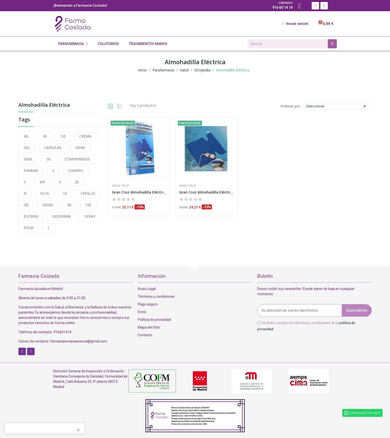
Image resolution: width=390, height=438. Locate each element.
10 (65, 193)
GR (26, 204)
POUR (28, 227)
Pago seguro (148, 304)
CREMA (85, 136)
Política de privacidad (154, 320)
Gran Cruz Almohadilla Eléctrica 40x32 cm (206, 192)
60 (69, 204)
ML (26, 136)
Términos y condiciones (156, 296)
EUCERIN (31, 216)
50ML (28, 159)
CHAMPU (75, 170)
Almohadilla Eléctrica (44, 105)
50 (49, 159)
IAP (42, 182)
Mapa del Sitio (149, 327)
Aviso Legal (147, 289)
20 (77, 182)
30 (45, 136)
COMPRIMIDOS (77, 159)
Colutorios (108, 44)
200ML (47, 204)
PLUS (44, 193)
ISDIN (80, 147)
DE (63, 136)
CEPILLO (88, 193)
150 (88, 204)
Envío (142, 312)
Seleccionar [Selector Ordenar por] (337, 106)
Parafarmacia (73, 43)
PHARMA (31, 170)
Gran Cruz (120, 185)
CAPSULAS (52, 147)
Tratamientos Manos (148, 44)
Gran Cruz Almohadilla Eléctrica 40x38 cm (139, 192)
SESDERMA (61, 216)
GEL (27, 147)
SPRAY (90, 216)
